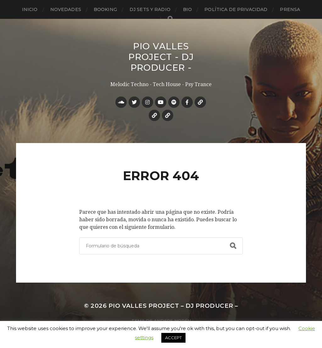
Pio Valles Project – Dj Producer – (173, 305)
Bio (187, 9)
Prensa (290, 9)
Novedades (65, 9)
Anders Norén (172, 320)
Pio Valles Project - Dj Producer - (160, 57)
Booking (105, 9)
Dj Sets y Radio (150, 9)
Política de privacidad (235, 9)
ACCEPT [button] (173, 337)
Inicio (30, 9)
